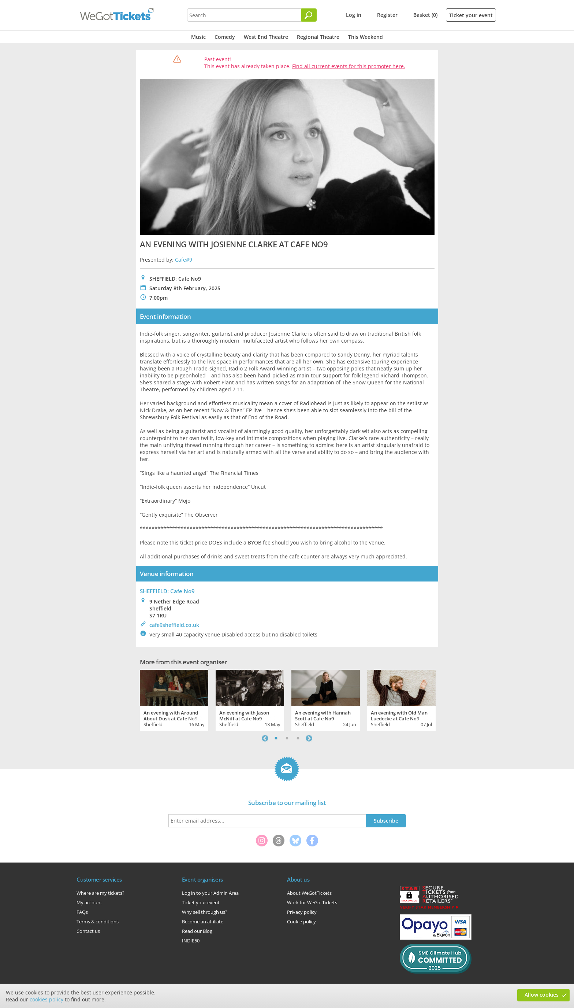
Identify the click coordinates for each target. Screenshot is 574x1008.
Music (198, 36)
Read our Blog (197, 931)
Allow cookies (542, 994)
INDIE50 (191, 940)
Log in (353, 14)
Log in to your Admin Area (210, 893)
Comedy (225, 36)
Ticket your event (471, 15)
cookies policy (46, 999)
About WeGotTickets (309, 893)
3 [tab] (298, 738)
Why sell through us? (204, 912)
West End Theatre (266, 36)
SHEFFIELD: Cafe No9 (167, 591)
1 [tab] (276, 738)
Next (309, 738)
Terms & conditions (98, 921)
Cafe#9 (183, 259)
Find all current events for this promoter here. (348, 66)
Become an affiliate (202, 921)
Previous (265, 738)
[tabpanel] (174, 699)
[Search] (309, 15)
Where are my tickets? (100, 893)
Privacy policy (302, 912)
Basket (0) (425, 14)
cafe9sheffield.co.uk (174, 624)
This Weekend (365, 36)
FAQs (82, 912)
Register (387, 14)
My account (89, 902)
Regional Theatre (318, 36)
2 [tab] (287, 738)
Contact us (88, 931)
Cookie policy (301, 921)
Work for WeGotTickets (312, 902)
